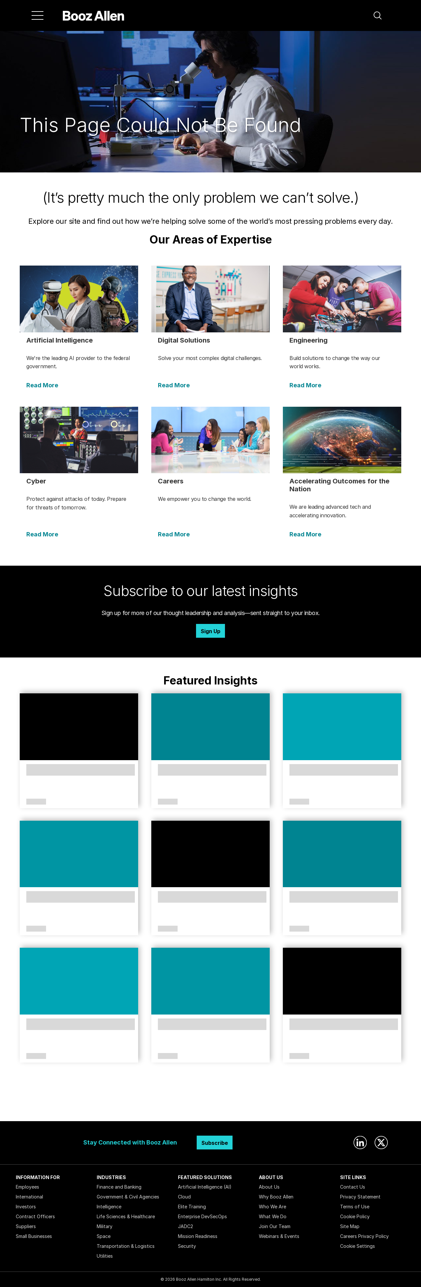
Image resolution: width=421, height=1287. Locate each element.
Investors (26, 1206)
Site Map (349, 1226)
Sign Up (210, 631)
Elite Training (192, 1206)
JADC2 (185, 1226)
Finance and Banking (119, 1187)
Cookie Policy (355, 1216)
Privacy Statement (360, 1196)
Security (187, 1246)
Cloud (184, 1196)
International (29, 1196)
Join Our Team (274, 1226)
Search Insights (210, 1104)
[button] (378, 15)
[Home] (93, 15)
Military (104, 1226)
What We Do (272, 1216)
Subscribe (214, 1143)
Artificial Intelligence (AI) (205, 1187)
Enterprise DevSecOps (202, 1216)
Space (104, 1236)
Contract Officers (35, 1216)
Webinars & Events (279, 1236)
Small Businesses (34, 1236)
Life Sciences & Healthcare (126, 1216)
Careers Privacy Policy (364, 1236)
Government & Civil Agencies (128, 1196)
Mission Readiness (197, 1236)
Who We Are (272, 1206)
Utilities (105, 1256)
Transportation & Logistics (126, 1246)
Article (36, 802)
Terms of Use (354, 1206)
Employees (27, 1187)
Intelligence (109, 1206)
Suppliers (26, 1226)
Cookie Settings (357, 1246)
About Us (269, 1187)
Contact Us (352, 1187)
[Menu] (37, 15)
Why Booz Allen (276, 1196)
